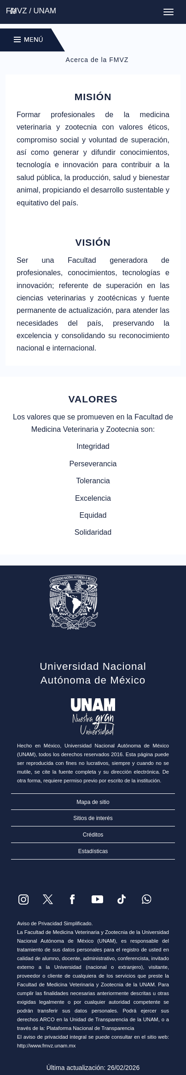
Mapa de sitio (92, 802)
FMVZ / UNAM (31, 10)
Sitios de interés (92, 818)
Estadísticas (93, 851)
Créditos (93, 835)
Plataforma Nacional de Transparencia (90, 1028)
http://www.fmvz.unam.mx (46, 1045)
